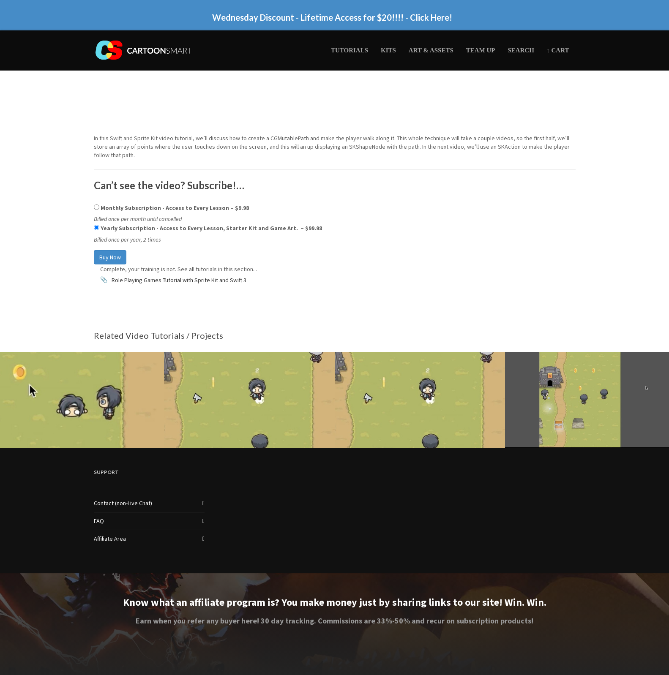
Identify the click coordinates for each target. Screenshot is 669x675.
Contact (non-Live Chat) (123, 503)
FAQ (99, 521)
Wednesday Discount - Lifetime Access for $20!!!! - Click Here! (332, 17)
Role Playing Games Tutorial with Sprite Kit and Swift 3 (179, 280)
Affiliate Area (110, 538)
